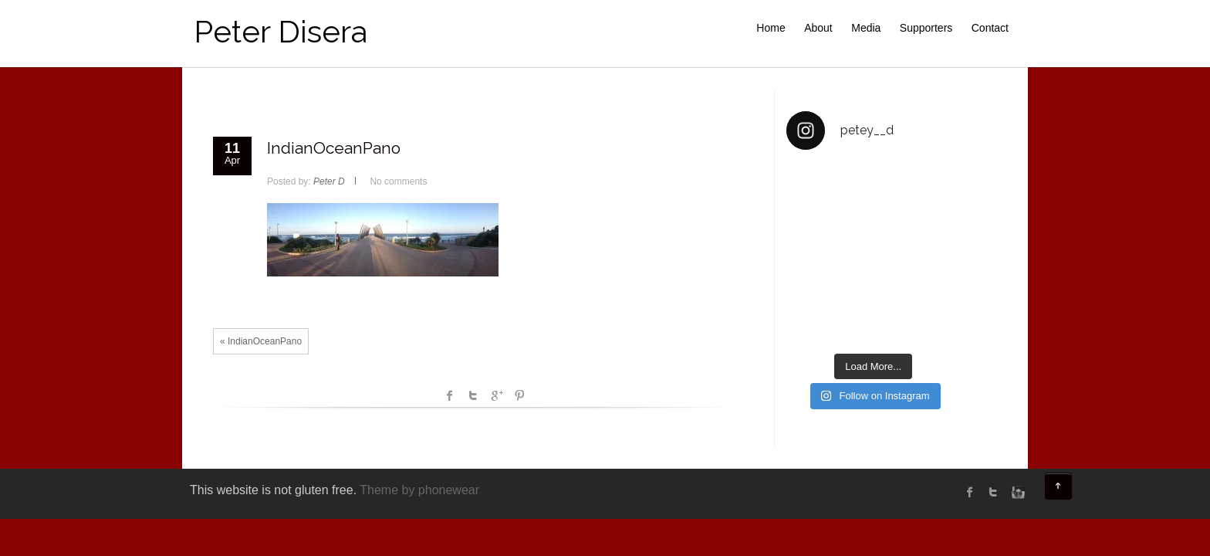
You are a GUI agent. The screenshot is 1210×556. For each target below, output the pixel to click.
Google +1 (496, 395)
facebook (449, 395)
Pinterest (519, 395)
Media (865, 28)
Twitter (473, 395)
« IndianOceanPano (261, 341)
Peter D (329, 181)
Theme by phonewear (419, 490)
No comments (398, 181)
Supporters (926, 28)
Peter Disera (280, 31)
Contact (990, 28)
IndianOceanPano (334, 148)
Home (770, 28)
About (818, 28)
